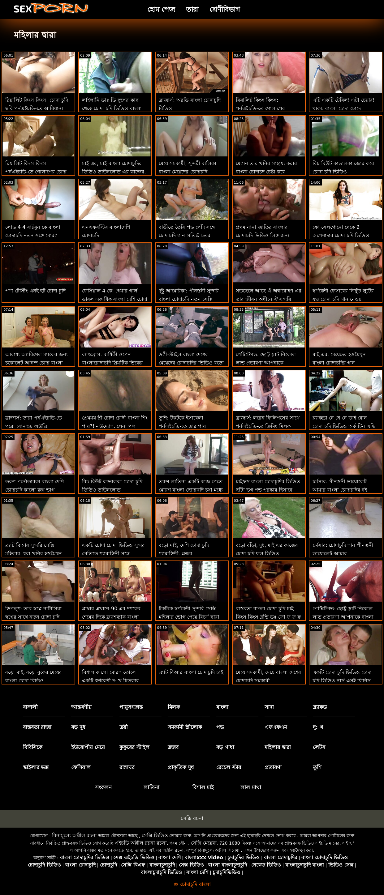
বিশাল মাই (203, 787)
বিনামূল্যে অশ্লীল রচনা (74, 835)
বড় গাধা (225, 747)
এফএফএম (276, 727)
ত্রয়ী (123, 727)
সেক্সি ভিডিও (155, 835)
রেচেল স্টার (228, 767)
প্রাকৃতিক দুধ (181, 767)
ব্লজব (173, 747)
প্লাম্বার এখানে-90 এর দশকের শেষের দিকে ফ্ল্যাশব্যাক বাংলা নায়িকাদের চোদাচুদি (111, 617)
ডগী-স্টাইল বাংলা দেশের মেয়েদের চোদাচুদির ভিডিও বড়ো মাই (191, 363)
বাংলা (222, 707)
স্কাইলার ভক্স (36, 767)
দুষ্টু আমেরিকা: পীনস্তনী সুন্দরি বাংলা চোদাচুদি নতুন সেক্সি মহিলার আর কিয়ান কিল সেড (189, 299)
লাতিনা (151, 787)
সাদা (269, 707)
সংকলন (103, 787)
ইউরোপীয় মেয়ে (88, 747)
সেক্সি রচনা (192, 818)
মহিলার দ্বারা (278, 747)
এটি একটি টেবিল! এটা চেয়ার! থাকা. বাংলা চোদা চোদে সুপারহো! (344, 108)
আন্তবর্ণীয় (81, 707)
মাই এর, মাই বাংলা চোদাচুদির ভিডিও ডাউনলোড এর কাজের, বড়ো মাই (114, 171)
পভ (220, 727)
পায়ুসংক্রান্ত (131, 707)
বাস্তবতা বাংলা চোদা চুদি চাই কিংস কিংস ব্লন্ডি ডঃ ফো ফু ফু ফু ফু (268, 617)
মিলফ (174, 707)
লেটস (319, 747)
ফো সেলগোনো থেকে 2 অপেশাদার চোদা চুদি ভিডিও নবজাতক (341, 235)
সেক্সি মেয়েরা (204, 843)
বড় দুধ (78, 727)
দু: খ (318, 727)
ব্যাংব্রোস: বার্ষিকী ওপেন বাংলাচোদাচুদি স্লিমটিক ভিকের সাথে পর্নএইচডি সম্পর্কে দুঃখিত (114, 363)
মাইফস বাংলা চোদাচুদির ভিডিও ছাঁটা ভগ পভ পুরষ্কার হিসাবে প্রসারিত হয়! (268, 490)
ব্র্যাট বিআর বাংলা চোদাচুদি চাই (191, 672)
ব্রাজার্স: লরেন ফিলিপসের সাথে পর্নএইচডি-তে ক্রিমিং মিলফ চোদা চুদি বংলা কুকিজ (268, 426)
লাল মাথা (250, 787)
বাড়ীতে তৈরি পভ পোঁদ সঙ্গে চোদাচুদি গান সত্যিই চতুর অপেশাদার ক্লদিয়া (187, 235)
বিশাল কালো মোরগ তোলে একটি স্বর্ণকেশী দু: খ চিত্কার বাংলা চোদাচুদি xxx (110, 680)
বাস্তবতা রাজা (37, 727)
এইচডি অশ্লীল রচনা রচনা (141, 843)
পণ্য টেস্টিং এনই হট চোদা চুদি (35, 291)
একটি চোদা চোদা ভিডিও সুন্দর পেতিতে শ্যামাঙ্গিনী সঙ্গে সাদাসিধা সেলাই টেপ (113, 553)
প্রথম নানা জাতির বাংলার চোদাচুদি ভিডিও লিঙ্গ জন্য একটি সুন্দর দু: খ (262, 235)
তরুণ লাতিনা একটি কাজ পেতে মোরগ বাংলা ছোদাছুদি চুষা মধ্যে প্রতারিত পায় (190, 490)
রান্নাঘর (127, 767)
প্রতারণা (273, 767)
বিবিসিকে (32, 747)
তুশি (317, 767)
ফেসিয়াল (81, 767)
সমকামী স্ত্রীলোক (185, 727)
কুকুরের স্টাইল (134, 747)
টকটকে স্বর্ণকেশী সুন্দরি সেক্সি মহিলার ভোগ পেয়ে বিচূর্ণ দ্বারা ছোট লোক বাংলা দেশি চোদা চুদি (191, 617)
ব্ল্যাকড (320, 707)
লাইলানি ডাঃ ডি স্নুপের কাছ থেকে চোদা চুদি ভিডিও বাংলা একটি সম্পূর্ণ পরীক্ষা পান (111, 108)
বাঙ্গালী (30, 707)
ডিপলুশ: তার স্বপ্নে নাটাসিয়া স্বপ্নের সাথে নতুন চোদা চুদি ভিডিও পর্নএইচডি (33, 617)
